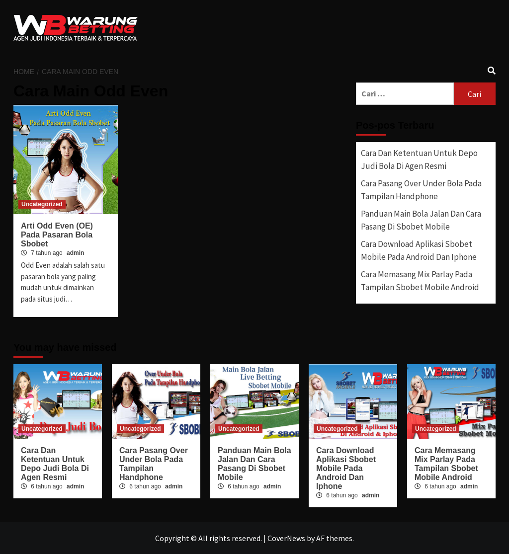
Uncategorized (42, 204)
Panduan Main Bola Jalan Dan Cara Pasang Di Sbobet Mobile (421, 220)
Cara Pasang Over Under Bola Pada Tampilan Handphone (421, 190)
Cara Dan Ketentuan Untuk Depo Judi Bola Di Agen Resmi (419, 159)
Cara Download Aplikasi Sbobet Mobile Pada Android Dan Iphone (419, 250)
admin (75, 252)
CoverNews (286, 538)
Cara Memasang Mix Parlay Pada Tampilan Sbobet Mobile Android (420, 281)
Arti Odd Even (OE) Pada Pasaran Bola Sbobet (57, 235)
